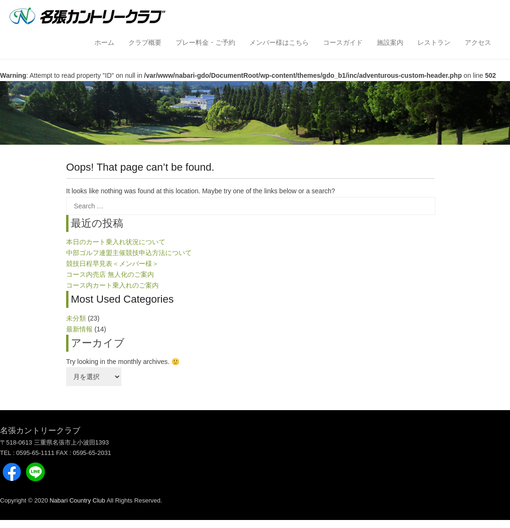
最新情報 (79, 329)
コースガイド (343, 42)
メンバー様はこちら (279, 42)
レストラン (433, 42)
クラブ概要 (145, 42)
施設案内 (390, 42)
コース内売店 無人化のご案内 (110, 274)
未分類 (76, 318)
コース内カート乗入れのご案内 (112, 285)
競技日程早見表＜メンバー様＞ (112, 263)
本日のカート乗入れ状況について (115, 242)
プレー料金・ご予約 (205, 42)
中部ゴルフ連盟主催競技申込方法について (129, 252)
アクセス (478, 42)
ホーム (104, 42)
